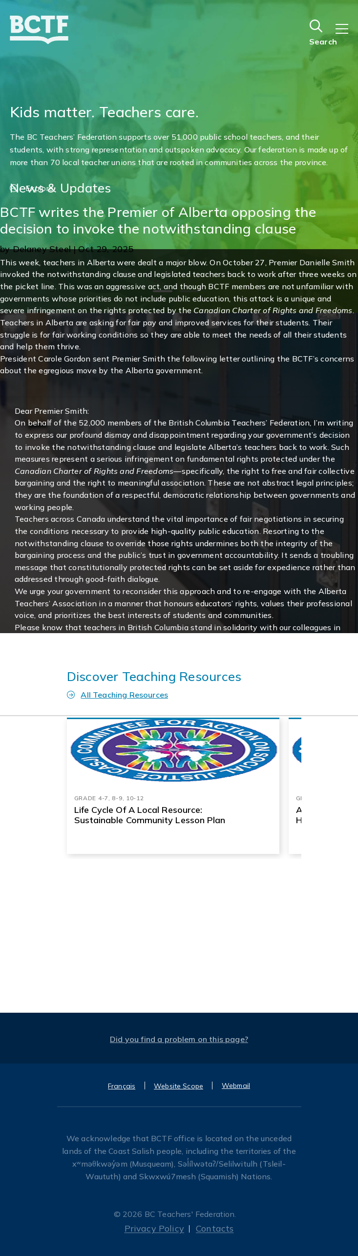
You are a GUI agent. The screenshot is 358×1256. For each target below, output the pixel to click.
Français (121, 1086)
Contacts (214, 1228)
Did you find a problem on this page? (179, 1039)
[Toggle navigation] (347, 35)
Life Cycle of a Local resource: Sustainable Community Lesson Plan (150, 815)
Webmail (236, 1085)
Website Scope (178, 1086)
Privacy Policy (155, 1228)
